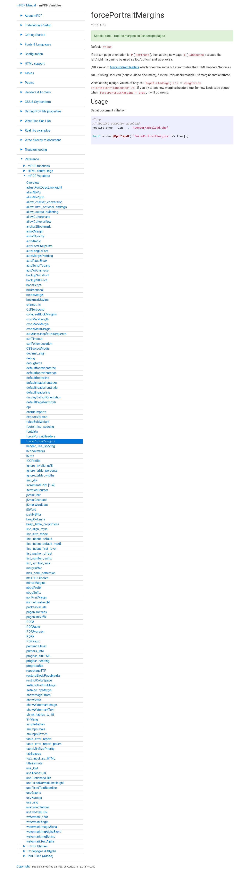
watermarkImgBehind (40, 836)
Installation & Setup (38, 25)
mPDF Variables (39, 176)
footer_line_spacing (40, 426)
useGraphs (33, 793)
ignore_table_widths (40, 475)
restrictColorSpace (39, 680)
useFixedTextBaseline (41, 788)
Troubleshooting (36, 149)
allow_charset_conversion (44, 202)
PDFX (30, 636)
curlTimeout (34, 339)
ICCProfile (33, 461)
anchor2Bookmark (38, 226)
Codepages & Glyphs (42, 851)
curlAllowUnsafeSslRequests (46, 334)
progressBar (34, 666)
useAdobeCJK (36, 773)
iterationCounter (37, 490)
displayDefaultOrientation (43, 397)
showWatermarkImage (41, 705)
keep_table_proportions (42, 524)
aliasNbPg (33, 192)
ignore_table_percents (41, 470)
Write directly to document (43, 140)
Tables (29, 73)
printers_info (35, 651)
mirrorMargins (36, 583)
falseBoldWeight (37, 422)
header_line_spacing (40, 446)
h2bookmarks (35, 451)
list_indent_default (39, 539)
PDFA (30, 622)
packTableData (36, 607)
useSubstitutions (38, 807)
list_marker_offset (39, 553)
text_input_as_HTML (40, 758)
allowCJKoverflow (38, 222)
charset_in (33, 304)
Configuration (34, 54)
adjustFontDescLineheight (44, 187)
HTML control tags (40, 171)
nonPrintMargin (36, 597)
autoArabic (33, 241)
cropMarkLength (37, 319)
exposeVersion (36, 417)
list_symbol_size (38, 563)
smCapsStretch (36, 734)
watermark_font (37, 817)
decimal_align (35, 353)
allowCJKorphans (38, 217)
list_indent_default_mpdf (43, 544)
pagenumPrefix (36, 612)
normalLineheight (38, 602)
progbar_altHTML (38, 656)
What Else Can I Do (38, 121)
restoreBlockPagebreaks (43, 675)
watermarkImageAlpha (41, 827)
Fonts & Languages (38, 44)
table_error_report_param (44, 744)
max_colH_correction (40, 573)
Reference (32, 159)
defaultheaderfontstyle (42, 387)
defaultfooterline (37, 378)
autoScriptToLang (38, 265)
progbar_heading (37, 661)
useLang (32, 802)
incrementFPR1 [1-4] (40, 485)
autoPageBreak (36, 261)
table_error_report (38, 739)
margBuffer (34, 568)
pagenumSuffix (36, 617)
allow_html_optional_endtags (46, 207)
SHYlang (32, 719)
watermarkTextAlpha (40, 841)
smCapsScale (35, 729)
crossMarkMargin (38, 329)
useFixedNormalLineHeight (45, 783)
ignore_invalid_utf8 (39, 466)
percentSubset (36, 646)
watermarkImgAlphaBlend (43, 832)
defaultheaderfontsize (41, 383)
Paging (29, 83)
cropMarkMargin (37, 324)
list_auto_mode (37, 534)
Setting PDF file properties (43, 111)
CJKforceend (35, 309)
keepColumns (35, 519)
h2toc (30, 456)
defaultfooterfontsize (41, 368)
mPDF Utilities (38, 846)
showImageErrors (38, 695)
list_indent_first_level (41, 548)
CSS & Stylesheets (38, 102)
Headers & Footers (38, 92)
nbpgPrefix (33, 588)
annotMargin (34, 231)
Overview (32, 182)
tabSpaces (33, 753)
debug (30, 358)
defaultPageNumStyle (41, 402)
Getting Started (35, 35)
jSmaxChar (33, 495)
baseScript (33, 285)
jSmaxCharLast (36, 500)
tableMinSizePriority (40, 749)
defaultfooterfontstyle (41, 373)
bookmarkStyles (37, 300)
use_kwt (32, 768)
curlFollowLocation (39, 344)
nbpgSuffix (33, 592)
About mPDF (33, 16)
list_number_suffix (39, 558)
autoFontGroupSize (39, 246)
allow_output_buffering (42, 212)
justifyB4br (33, 514)
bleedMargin (35, 295)
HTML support (35, 63)
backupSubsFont (37, 275)
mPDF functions (39, 166)
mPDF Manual (26, 5)
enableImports (36, 412)
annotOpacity (35, 236)
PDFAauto (33, 627)
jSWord (31, 509)
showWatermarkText (40, 710)
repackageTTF (36, 670)
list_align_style (36, 529)
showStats (33, 700)
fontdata (32, 431)
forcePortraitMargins (40, 441)
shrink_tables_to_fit (40, 714)
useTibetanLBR (36, 812)
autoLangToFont (37, 251)
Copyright (23, 866)
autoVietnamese (37, 270)
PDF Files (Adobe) (40, 856)
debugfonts (34, 363)
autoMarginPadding (39, 256)
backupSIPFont (36, 280)
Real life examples (37, 130)
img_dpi (32, 480)
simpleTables (35, 724)
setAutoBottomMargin (41, 685)
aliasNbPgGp (35, 197)
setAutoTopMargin (39, 690)
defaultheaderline (38, 392)
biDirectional (35, 290)
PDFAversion (35, 631)
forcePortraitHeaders (40, 436)
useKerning (34, 797)
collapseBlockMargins (41, 314)
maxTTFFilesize (37, 578)
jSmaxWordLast (37, 505)
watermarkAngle (37, 822)
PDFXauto (33, 641)
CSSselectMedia (37, 348)
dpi (28, 407)
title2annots (34, 763)
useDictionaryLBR (38, 778)
